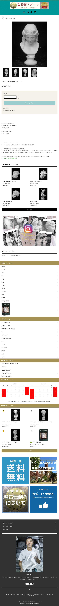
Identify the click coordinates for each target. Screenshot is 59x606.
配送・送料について (22, 594)
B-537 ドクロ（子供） (8, 201)
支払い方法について (13, 594)
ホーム (3, 17)
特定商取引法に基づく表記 (9, 110)
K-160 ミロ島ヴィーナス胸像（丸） (10, 422)
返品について (6, 108)
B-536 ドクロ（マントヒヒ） (36, 181)
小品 (6, 17)
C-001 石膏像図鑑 (35, 442)
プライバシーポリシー (48, 594)
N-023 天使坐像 (33, 201)
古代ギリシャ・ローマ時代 (10, 18)
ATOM (34, 595)
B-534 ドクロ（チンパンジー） (9, 181)
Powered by (29, 603)
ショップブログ (27, 595)
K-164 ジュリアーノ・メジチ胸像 (9, 442)
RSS (31, 595)
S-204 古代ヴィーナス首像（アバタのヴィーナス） (41, 422)
